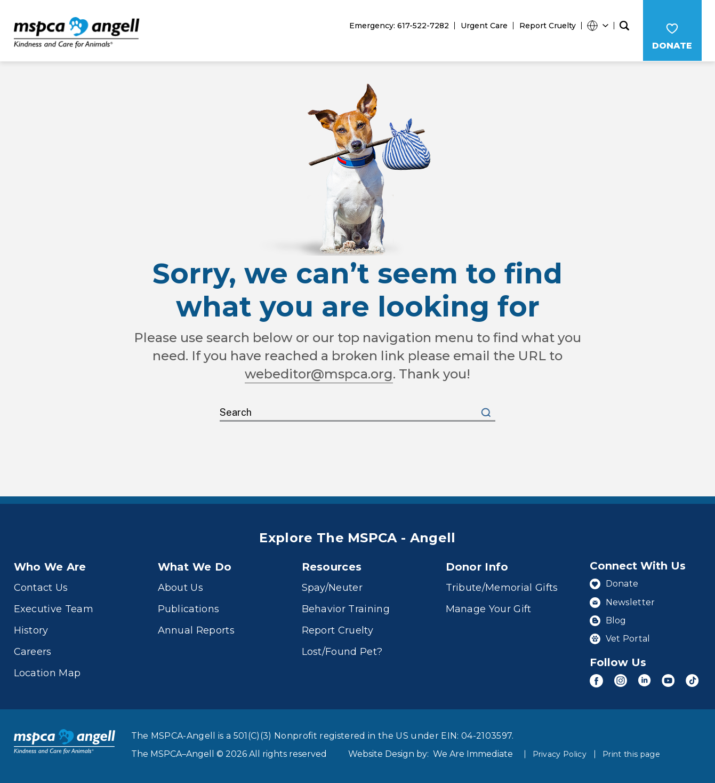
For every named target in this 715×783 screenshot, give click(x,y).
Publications (189, 608)
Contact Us (41, 587)
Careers (33, 651)
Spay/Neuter (332, 587)
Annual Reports (196, 630)
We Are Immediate (473, 753)
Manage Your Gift (489, 608)
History (31, 630)
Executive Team (54, 608)
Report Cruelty (547, 25)
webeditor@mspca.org (319, 373)
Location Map (47, 672)
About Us (181, 587)
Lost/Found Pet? (342, 651)
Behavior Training (346, 608)
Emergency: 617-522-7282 (399, 25)
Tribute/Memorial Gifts (502, 587)
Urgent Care (484, 25)
